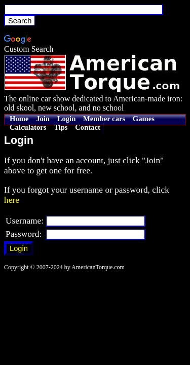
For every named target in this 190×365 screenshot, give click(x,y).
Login (66, 119)
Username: (25, 221)
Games (144, 119)
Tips (60, 127)
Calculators (28, 127)
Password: (24, 234)
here (11, 200)
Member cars (104, 119)
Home (19, 119)
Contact (87, 127)
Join (43, 119)
